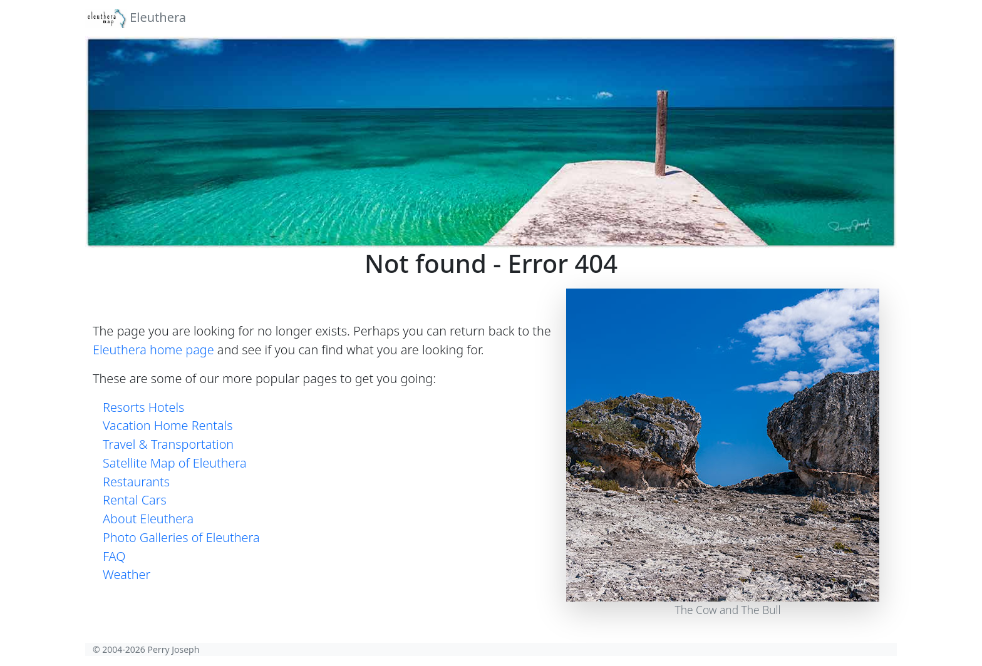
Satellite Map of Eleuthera (175, 462)
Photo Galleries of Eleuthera (181, 537)
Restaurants (136, 481)
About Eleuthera (148, 518)
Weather (126, 574)
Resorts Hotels (143, 407)
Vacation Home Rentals (168, 425)
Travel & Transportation (168, 444)
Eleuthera (135, 18)
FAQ (114, 556)
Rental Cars (135, 499)
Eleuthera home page (153, 349)
